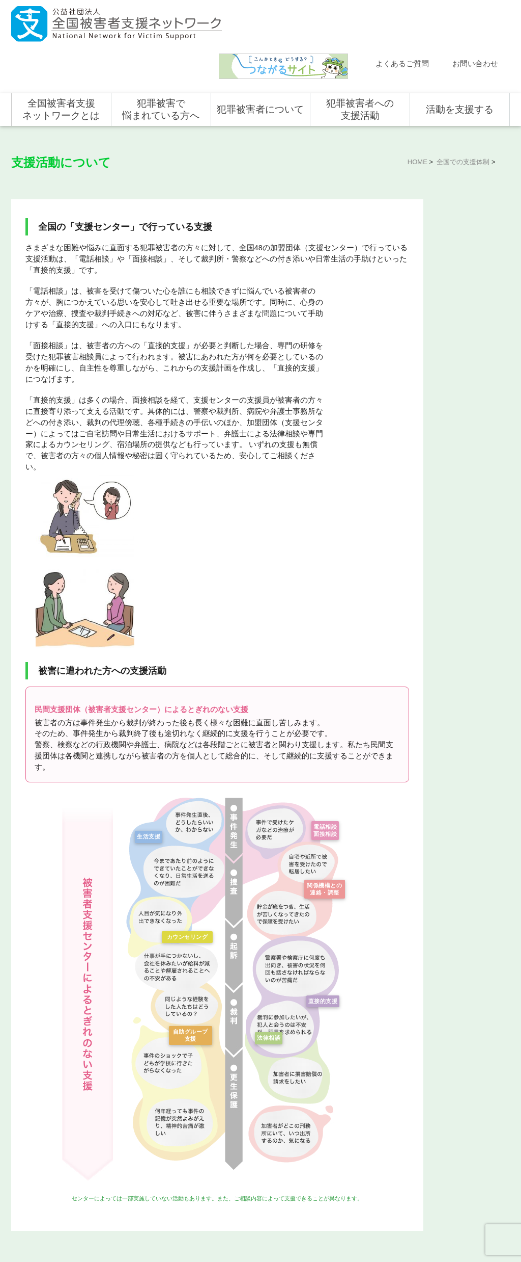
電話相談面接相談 (323, 642)
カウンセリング (185, 746)
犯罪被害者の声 (250, 1164)
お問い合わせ (475, 22)
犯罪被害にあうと (253, 1095)
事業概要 (141, 1152)
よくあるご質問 (402, 22)
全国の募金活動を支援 (458, 1169)
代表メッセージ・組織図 (162, 1122)
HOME (417, 120)
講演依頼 (34, 1155)
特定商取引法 (482, 1221)
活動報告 (34, 1110)
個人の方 (440, 1095)
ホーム (31, 1081)
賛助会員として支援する (462, 1140)
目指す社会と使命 (153, 1108)
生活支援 (146, 645)
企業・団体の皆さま (455, 1110)
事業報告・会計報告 (156, 1194)
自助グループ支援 (188, 847)
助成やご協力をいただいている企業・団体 (162, 1173)
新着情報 (34, 1095)
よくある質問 (40, 1125)
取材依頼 (34, 1169)
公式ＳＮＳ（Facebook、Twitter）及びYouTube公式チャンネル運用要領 (385, 1237)
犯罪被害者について (260, 67)
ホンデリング (446, 1155)
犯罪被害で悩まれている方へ (160, 67)
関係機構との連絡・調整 (323, 705)
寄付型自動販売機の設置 (462, 1184)
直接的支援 (321, 810)
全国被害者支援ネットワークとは (61, 67)
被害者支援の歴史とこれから (262, 1116)
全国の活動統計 (424, 280)
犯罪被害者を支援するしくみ (262, 1143)
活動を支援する (460, 67)
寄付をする (443, 1125)
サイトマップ (372, 1221)
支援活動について (427, 229)
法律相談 (266, 847)
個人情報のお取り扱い (427, 1221)
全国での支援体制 (463, 120)
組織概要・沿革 (150, 1137)
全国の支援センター (431, 255)
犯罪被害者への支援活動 (360, 67)
